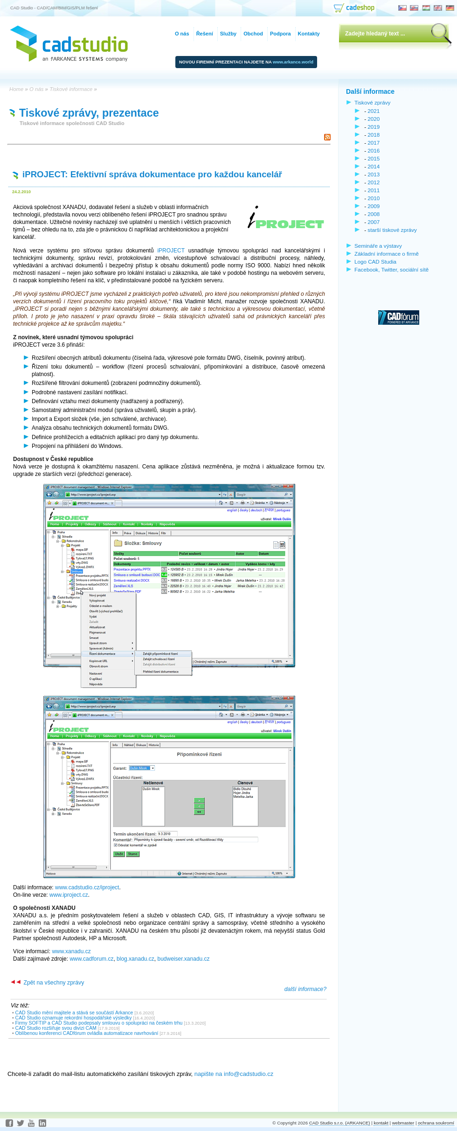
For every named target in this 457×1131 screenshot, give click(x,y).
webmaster (403, 1122)
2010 (373, 198)
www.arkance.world (293, 62)
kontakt (381, 1122)
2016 (373, 150)
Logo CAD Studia (375, 261)
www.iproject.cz (68, 895)
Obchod (253, 33)
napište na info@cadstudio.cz (233, 1073)
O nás (182, 33)
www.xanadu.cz (71, 951)
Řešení (204, 33)
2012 (373, 182)
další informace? (305, 989)
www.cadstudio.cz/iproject (87, 887)
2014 (373, 166)
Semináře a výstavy (378, 246)
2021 (373, 111)
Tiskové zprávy (372, 102)
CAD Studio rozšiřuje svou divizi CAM (56, 1028)
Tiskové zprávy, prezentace (89, 113)
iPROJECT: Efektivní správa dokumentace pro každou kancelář (152, 174)
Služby (228, 33)
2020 (373, 119)
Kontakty (309, 33)
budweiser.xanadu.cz (184, 959)
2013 (373, 174)
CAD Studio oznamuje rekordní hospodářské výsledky (73, 1017)
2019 (373, 127)
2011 (373, 190)
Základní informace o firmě (386, 254)
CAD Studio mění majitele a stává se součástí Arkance (74, 1012)
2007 (373, 222)
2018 (373, 135)
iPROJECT (170, 250)
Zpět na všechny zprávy (47, 982)
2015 (373, 158)
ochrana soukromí (436, 1122)
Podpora (280, 33)
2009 (373, 206)
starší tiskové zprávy (392, 230)
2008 (373, 214)
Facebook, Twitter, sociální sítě (391, 269)
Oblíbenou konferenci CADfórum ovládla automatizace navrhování (87, 1033)
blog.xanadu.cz (135, 959)
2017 (373, 143)
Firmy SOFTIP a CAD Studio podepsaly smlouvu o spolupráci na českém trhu (99, 1023)
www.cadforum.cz (91, 959)
